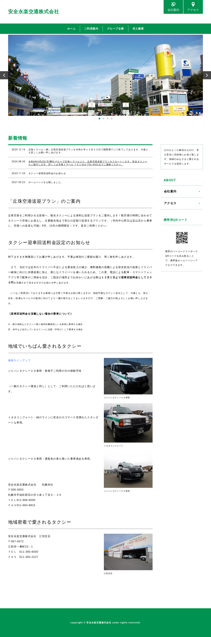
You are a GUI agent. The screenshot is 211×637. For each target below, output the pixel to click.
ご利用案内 (91, 28)
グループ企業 (115, 28)
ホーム (71, 28)
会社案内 (173, 10)
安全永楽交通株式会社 (33, 11)
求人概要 (138, 28)
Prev (4, 75)
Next (207, 75)
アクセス (193, 10)
